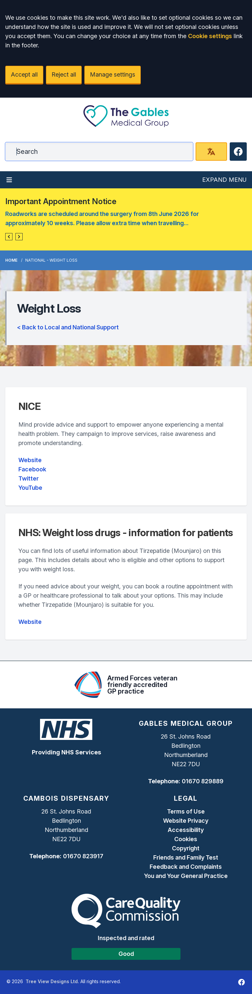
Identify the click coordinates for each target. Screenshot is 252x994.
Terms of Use (186, 811)
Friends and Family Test (185, 857)
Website (30, 460)
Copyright (186, 848)
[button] (8, 236)
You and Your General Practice (186, 875)
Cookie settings (210, 36)
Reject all (64, 74)
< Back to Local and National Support (68, 327)
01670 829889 (202, 781)
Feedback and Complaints (186, 866)
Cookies (185, 839)
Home (11, 260)
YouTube (30, 487)
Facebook (32, 469)
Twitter (28, 478)
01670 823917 (83, 856)
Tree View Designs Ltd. (52, 981)
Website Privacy (185, 820)
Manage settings (112, 74)
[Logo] (126, 116)
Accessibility (186, 829)
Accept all (24, 74)
